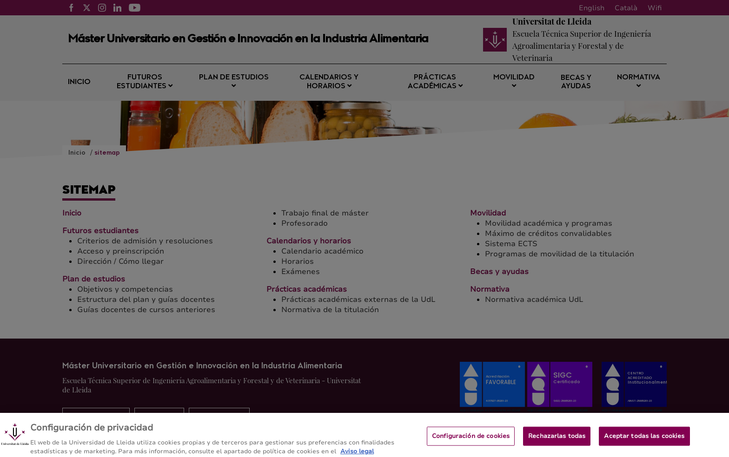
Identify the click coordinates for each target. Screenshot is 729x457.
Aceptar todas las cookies (644, 441)
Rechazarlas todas (556, 441)
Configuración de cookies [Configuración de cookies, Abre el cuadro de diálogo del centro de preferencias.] (471, 441)
